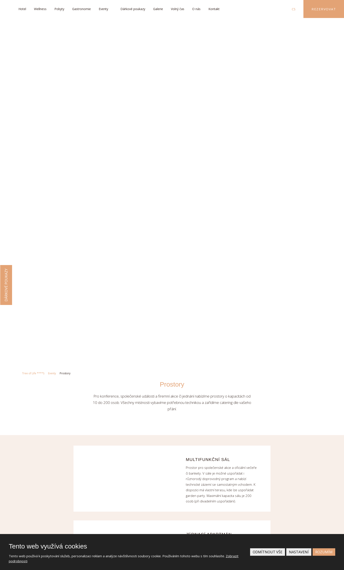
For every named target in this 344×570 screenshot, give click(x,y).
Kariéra (253, 441)
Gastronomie (81, 9)
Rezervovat (324, 9)
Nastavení (299, 552)
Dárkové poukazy (132, 9)
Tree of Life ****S (33, 33)
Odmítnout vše (267, 552)
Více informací (259, 428)
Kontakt (214, 9)
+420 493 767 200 (62, 440)
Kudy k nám (66, 528)
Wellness (40, 9)
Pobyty (59, 9)
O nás (196, 9)
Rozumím (324, 552)
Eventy (103, 9)
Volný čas (177, 9)
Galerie (158, 9)
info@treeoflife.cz (61, 450)
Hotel (22, 9)
